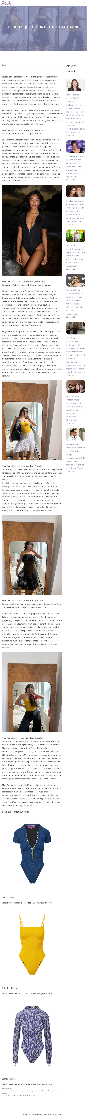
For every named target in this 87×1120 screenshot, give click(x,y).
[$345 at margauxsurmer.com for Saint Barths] (32, 945)
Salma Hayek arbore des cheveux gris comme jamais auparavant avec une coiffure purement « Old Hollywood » (75, 166)
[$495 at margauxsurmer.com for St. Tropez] (32, 855)
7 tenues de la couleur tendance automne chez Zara (22, 1095)
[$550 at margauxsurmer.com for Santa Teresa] (32, 1036)
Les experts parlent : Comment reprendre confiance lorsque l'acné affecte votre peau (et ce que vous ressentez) (75, 255)
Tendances (8, 1089)
